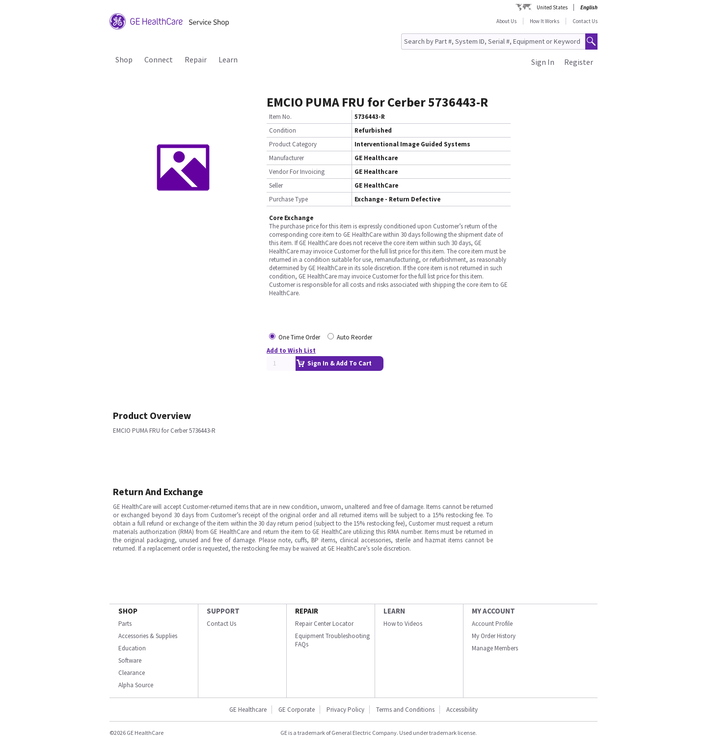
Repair (196, 59)
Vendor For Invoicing (297, 172)
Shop (124, 59)
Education (132, 648)
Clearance (131, 673)
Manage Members (495, 648)
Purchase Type (288, 199)
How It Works (544, 21)
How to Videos (402, 623)
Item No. (280, 116)
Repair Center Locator (324, 623)
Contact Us (585, 21)
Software (129, 660)
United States (552, 7)
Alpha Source (135, 685)
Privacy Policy (345, 709)
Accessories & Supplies (147, 636)
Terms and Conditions (405, 709)
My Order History (494, 636)
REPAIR (306, 610)
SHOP (127, 610)
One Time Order (299, 337)
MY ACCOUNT (493, 610)
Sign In (542, 62)
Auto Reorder (354, 337)
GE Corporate (296, 709)
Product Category (293, 144)
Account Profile (492, 623)
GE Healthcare (248, 709)
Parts (125, 623)
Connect (158, 59)
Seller (276, 185)
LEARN (394, 610)
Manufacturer (286, 158)
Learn (228, 59)
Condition (282, 130)
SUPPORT (223, 610)
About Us (506, 21)
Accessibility (462, 709)
